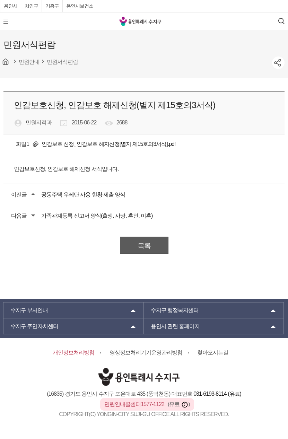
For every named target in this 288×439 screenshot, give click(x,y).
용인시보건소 (79, 6)
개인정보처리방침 (73, 352)
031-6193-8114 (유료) (217, 394)
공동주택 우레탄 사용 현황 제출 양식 (83, 194)
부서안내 (29, 310)
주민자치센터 (34, 326)
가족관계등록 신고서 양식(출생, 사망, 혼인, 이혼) (96, 216)
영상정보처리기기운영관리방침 (146, 352)
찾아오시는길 (212, 352)
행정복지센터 (175, 310)
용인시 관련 (175, 326)
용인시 (10, 6)
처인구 (31, 6)
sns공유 (278, 62)
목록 (144, 245)
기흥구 (52, 6)
